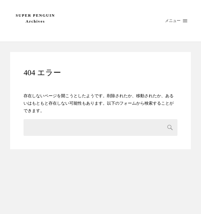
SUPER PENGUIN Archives (35, 18)
